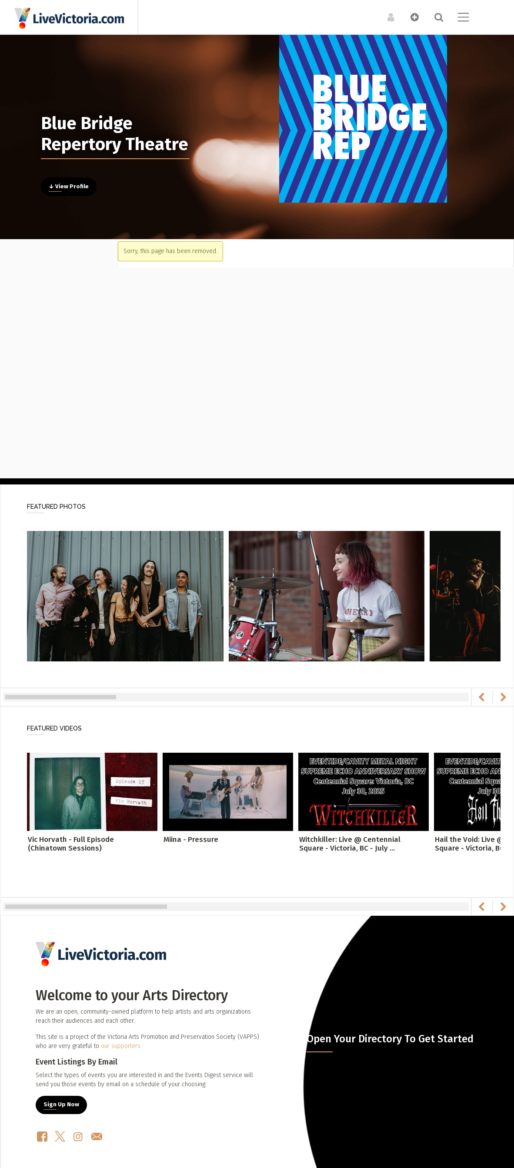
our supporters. (121, 1046)
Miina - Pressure (191, 839)
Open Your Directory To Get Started (390, 1039)
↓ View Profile (69, 186)
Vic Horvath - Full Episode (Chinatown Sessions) (71, 844)
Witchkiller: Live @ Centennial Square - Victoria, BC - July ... (350, 844)
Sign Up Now (61, 1104)
